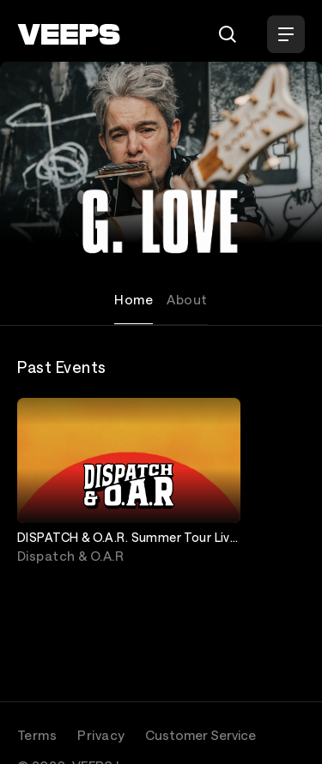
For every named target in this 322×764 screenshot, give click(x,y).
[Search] (227, 34)
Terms (37, 735)
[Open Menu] (286, 34)
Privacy (101, 735)
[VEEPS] (68, 34)
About (187, 299)
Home (133, 299)
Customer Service (200, 735)
